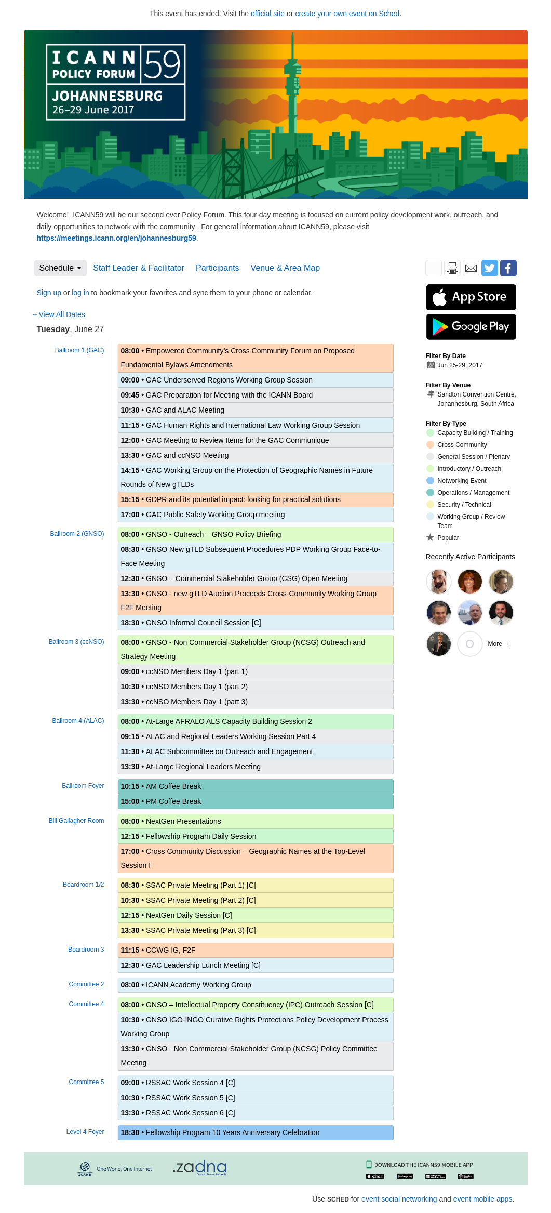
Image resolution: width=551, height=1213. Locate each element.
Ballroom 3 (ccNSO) (76, 641)
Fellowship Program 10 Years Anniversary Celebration (220, 1132)
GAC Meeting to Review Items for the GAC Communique (225, 440)
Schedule (56, 267)
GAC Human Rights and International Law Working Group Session (240, 425)
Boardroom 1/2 (83, 884)
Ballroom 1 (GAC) (79, 350)
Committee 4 (86, 1004)
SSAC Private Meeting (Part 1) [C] (188, 885)
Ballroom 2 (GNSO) (77, 533)
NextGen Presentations (171, 821)
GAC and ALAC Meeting (172, 410)
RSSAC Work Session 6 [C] (178, 1113)
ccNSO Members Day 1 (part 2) (184, 686)
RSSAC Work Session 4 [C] (178, 1082)
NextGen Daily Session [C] (176, 915)
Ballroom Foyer (83, 785)
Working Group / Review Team (465, 521)
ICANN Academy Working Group (186, 985)
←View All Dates (58, 314)
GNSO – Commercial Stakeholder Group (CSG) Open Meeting (234, 578)
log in (80, 292)
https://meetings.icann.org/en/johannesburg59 (116, 238)
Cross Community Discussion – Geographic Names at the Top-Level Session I (243, 858)
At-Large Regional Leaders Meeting (191, 766)
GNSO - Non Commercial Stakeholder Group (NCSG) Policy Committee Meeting (249, 1056)
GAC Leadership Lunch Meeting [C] (191, 965)
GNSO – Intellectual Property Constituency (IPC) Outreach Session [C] (247, 1004)
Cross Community (456, 445)
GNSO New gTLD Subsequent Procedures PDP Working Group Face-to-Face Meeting (251, 556)
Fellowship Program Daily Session (189, 836)
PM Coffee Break (161, 801)
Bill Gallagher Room (76, 820)
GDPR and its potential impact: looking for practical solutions (231, 499)
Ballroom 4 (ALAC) (78, 720)
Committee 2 (86, 984)
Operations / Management (468, 492)
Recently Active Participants (471, 556)
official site (268, 13)
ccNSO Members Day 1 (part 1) (184, 671)
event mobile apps (483, 1199)
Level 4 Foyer (85, 1132)
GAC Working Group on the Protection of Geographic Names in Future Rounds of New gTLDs (247, 477)
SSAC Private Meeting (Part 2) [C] (188, 900)
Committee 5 (86, 1082)
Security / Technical (458, 504)
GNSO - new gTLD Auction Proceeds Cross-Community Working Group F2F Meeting (249, 600)
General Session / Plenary (468, 456)
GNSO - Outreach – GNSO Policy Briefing (201, 534)
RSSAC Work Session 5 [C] (178, 1097)
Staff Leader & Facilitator (138, 267)
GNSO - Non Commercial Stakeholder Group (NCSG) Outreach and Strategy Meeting (243, 649)
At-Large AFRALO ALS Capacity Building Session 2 (216, 721)
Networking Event (456, 480)
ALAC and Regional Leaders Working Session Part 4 (218, 736)
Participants (217, 267)
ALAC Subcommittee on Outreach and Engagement (217, 751)
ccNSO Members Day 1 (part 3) (184, 701)
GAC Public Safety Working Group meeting (203, 514)
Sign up (49, 292)
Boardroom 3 (86, 949)
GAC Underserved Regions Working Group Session (217, 380)
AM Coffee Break (161, 786)
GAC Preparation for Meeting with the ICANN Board (217, 395)
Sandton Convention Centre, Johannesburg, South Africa (471, 398)
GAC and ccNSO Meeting (175, 455)
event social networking (399, 1199)
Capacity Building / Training (469, 433)
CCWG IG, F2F (158, 950)
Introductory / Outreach (464, 468)
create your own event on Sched (347, 13)
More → (499, 644)
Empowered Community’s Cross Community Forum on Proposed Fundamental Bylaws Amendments (238, 358)
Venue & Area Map (285, 267)
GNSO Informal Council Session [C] (191, 622)
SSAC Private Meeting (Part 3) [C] (188, 930)
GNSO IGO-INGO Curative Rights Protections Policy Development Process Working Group (254, 1027)
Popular (442, 537)
